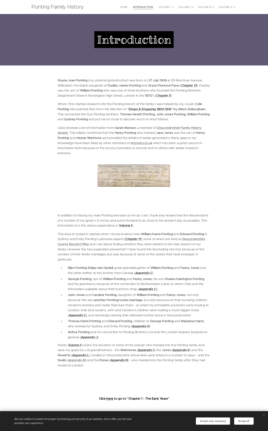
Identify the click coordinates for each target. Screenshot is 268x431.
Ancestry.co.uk (141, 143)
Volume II (75, 345)
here (110, 398)
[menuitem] (131, 7)
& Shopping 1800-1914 (155, 109)
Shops (133, 109)
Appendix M (76, 360)
